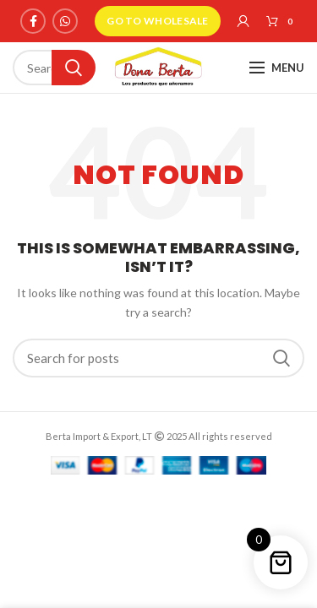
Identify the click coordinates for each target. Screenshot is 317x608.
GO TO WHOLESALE (158, 20)
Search (74, 67)
